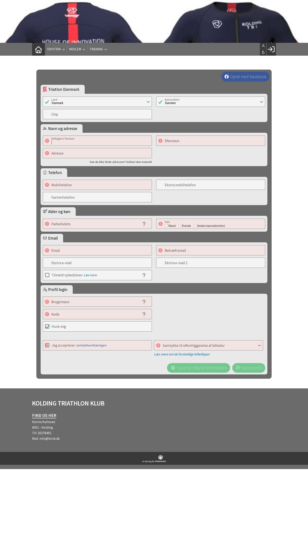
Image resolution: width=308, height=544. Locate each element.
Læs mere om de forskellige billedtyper (182, 354)
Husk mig (59, 326)
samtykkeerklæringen (91, 345)
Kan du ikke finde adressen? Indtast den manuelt (121, 162)
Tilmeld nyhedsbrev (74, 275)
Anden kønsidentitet (211, 226)
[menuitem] (38, 49)
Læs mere (90, 275)
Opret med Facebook (248, 76)
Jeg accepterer (79, 345)
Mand (172, 226)
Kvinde (186, 226)
